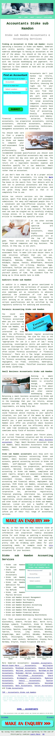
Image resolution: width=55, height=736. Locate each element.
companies (23, 243)
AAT (13, 155)
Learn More (35, 734)
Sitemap (4, 717)
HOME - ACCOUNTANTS (27, 709)
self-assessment (9, 270)
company (34, 207)
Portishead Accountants (30, 676)
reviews (5, 214)
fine (46, 273)
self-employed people (34, 201)
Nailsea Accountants (26, 671)
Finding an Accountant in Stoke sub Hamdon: (24, 44)
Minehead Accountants (26, 668)
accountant (41, 52)
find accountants (17, 619)
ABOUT (32, 17)
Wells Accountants (29, 683)
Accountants (22, 663)
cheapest (10, 250)
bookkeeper (48, 168)
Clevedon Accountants (41, 663)
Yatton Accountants (43, 686)
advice (15, 69)
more (43, 642)
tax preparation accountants (29, 121)
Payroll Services (14, 595)
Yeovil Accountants (29, 681)
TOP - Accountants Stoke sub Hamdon (19, 692)
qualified (6, 138)
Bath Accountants (24, 686)
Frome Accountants (14, 688)
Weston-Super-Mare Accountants (19, 666)
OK (43, 734)
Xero (50, 260)
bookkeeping (26, 62)
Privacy (50, 717)
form (29, 182)
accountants (47, 93)
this (51, 545)
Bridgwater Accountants (29, 678)
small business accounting (25, 459)
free (15, 192)
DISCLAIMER (48, 17)
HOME (20, 17)
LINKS (26, 17)
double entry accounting (39, 479)
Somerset (12, 663)
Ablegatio (6, 260)
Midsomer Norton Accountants (30, 673)
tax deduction (38, 165)
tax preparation (31, 466)
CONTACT (39, 17)
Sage (50, 265)
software (24, 255)
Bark (51, 177)
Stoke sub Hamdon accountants (17, 454)
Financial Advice (31, 612)
